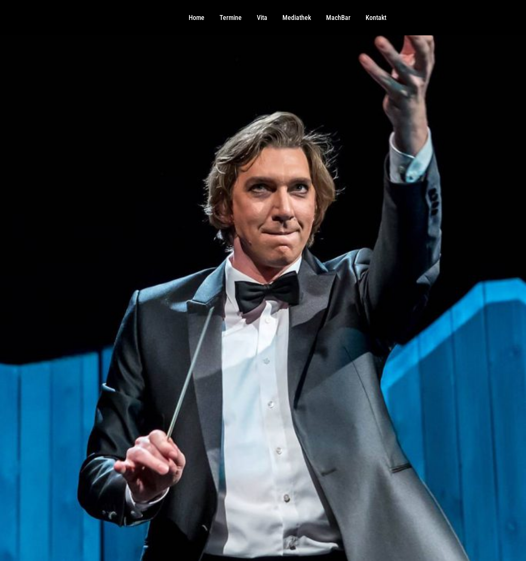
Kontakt (376, 17)
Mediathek (296, 17)
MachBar (338, 17)
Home (196, 17)
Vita (262, 17)
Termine (231, 17)
